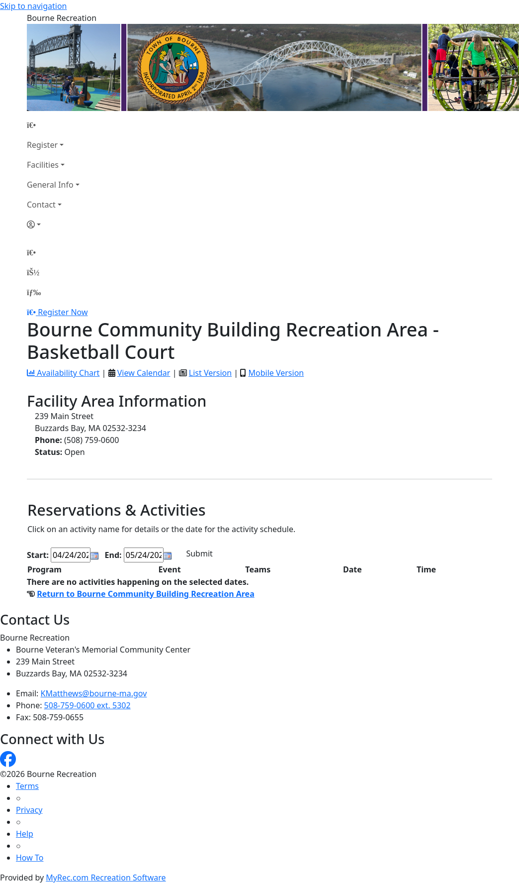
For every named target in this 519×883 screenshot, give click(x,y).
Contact (41, 204)
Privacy (29, 809)
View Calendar (144, 372)
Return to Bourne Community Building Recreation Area (146, 593)
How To (29, 857)
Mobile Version (276, 372)
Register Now (62, 312)
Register (42, 144)
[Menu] (34, 292)
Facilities (43, 164)
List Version (210, 372)
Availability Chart (63, 372)
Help (24, 833)
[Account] (53, 224)
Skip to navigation (33, 5)
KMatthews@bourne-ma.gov (94, 693)
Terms (27, 785)
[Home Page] (53, 125)
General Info (50, 184)
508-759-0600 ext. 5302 (87, 705)
